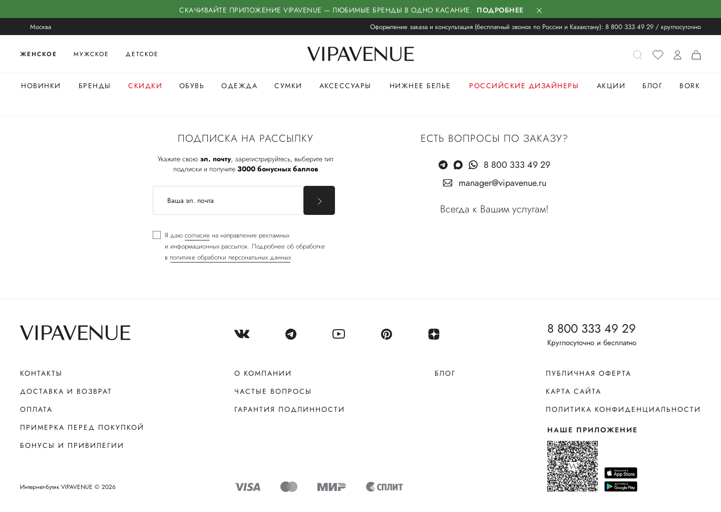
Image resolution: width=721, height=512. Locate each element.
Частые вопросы (273, 391)
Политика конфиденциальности (623, 409)
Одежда (239, 86)
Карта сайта (573, 391)
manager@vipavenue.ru (502, 183)
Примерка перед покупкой (82, 427)
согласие (197, 235)
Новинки (41, 86)
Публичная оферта (588, 373)
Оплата (36, 409)
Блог (652, 86)
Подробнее (500, 10)
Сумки (288, 86)
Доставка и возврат (66, 391)
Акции (611, 86)
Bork (689, 86)
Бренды (95, 86)
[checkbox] (239, 246)
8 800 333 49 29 (629, 27)
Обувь (192, 86)
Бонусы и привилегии (72, 445)
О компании (263, 373)
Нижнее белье (420, 86)
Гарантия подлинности (289, 409)
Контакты (41, 373)
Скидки (145, 86)
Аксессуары (345, 86)
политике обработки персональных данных (230, 257)
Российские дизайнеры (524, 86)
